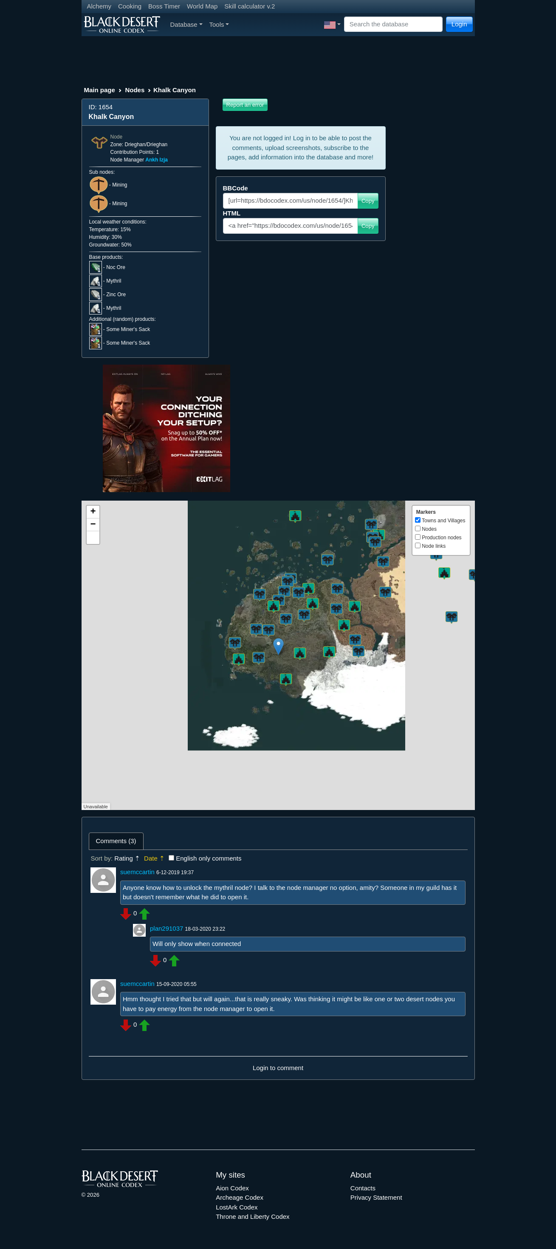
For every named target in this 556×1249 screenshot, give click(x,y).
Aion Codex (232, 1188)
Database (186, 24)
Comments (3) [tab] (116, 840)
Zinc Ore (116, 294)
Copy (368, 201)
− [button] (93, 524)
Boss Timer (164, 6)
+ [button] (93, 512)
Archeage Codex (239, 1197)
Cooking (129, 6)
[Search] (393, 24)
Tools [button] (219, 24)
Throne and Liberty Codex (252, 1216)
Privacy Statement (376, 1197)
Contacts (362, 1188)
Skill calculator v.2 (249, 6)
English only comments (208, 858)
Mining (119, 185)
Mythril (113, 281)
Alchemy (99, 6)
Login (459, 24)
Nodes (134, 89)
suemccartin (137, 871)
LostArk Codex (236, 1207)
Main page (99, 89)
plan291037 (166, 928)
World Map (202, 6)
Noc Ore (115, 267)
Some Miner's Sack (128, 329)
